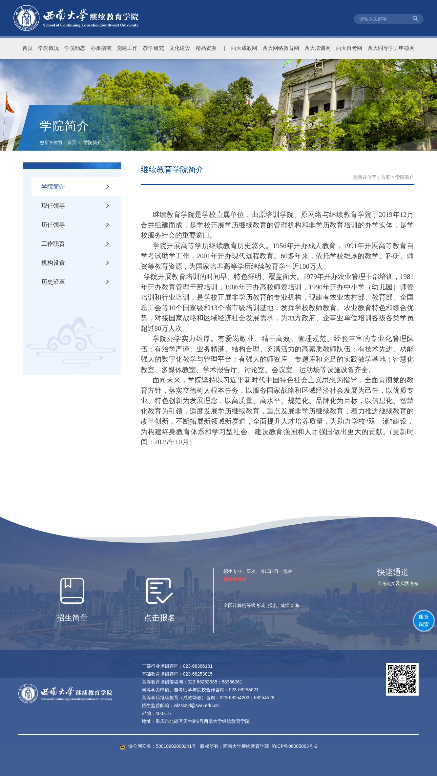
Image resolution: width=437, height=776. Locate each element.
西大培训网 (317, 48)
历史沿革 (75, 282)
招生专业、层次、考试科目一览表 (257, 571)
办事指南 (101, 48)
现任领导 (75, 205)
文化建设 (179, 48)
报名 (272, 605)
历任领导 (75, 224)
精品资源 (206, 48)
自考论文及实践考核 (398, 583)
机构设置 (75, 263)
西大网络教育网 (280, 48)
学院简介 (75, 186)
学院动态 (74, 48)
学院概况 (48, 48)
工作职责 (75, 244)
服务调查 (424, 620)
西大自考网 (349, 48)
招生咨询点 (234, 579)
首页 (27, 48)
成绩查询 (290, 605)
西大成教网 (244, 48)
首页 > (74, 142)
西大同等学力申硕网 (391, 48)
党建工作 (127, 48)
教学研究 (153, 48)
